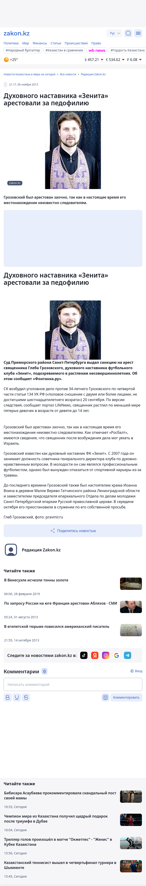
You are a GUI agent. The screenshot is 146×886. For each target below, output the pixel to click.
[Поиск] (128, 33)
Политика (11, 43)
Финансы (40, 43)
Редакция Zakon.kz (93, 74)
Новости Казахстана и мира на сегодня (29, 74)
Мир (25, 43)
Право (96, 43)
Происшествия (76, 43)
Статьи (56, 43)
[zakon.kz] (17, 33)
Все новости (68, 74)
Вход (138, 671)
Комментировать (126, 697)
